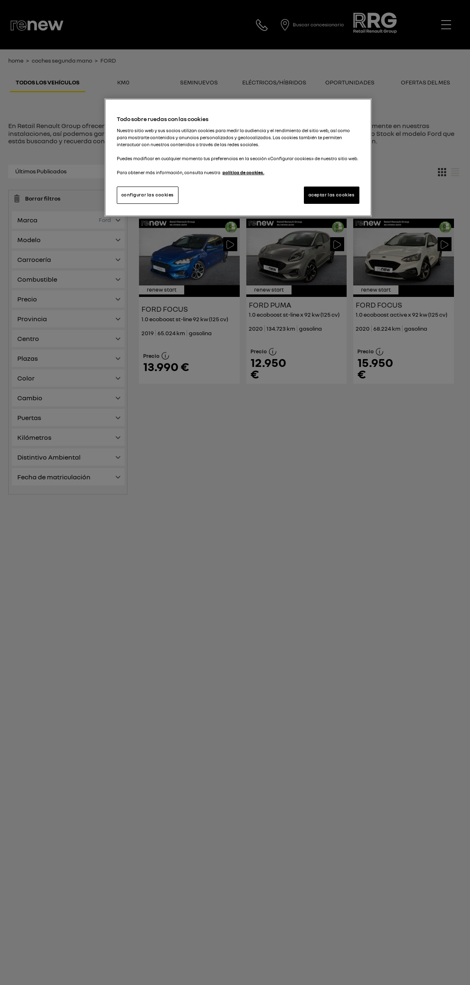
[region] (238, 157)
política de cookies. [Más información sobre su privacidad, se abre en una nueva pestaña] (243, 172)
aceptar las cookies (331, 195)
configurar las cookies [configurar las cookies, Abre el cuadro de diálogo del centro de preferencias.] (147, 195)
